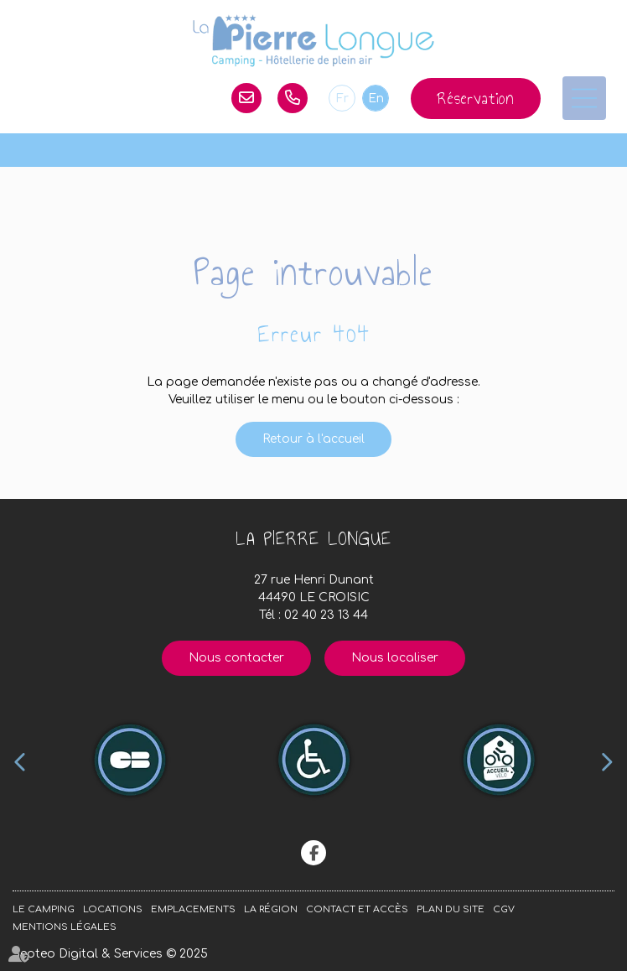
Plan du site (450, 909)
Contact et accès (357, 909)
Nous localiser (394, 658)
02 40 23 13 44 (292, 98)
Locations (112, 909)
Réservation (476, 99)
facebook (313, 852)
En (376, 98)
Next (606, 762)
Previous (20, 762)
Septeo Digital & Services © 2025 (110, 954)
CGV (504, 909)
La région (271, 909)
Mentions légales (65, 927)
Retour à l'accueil (313, 439)
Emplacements (193, 909)
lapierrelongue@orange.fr (246, 98)
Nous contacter (236, 658)
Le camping (44, 909)
